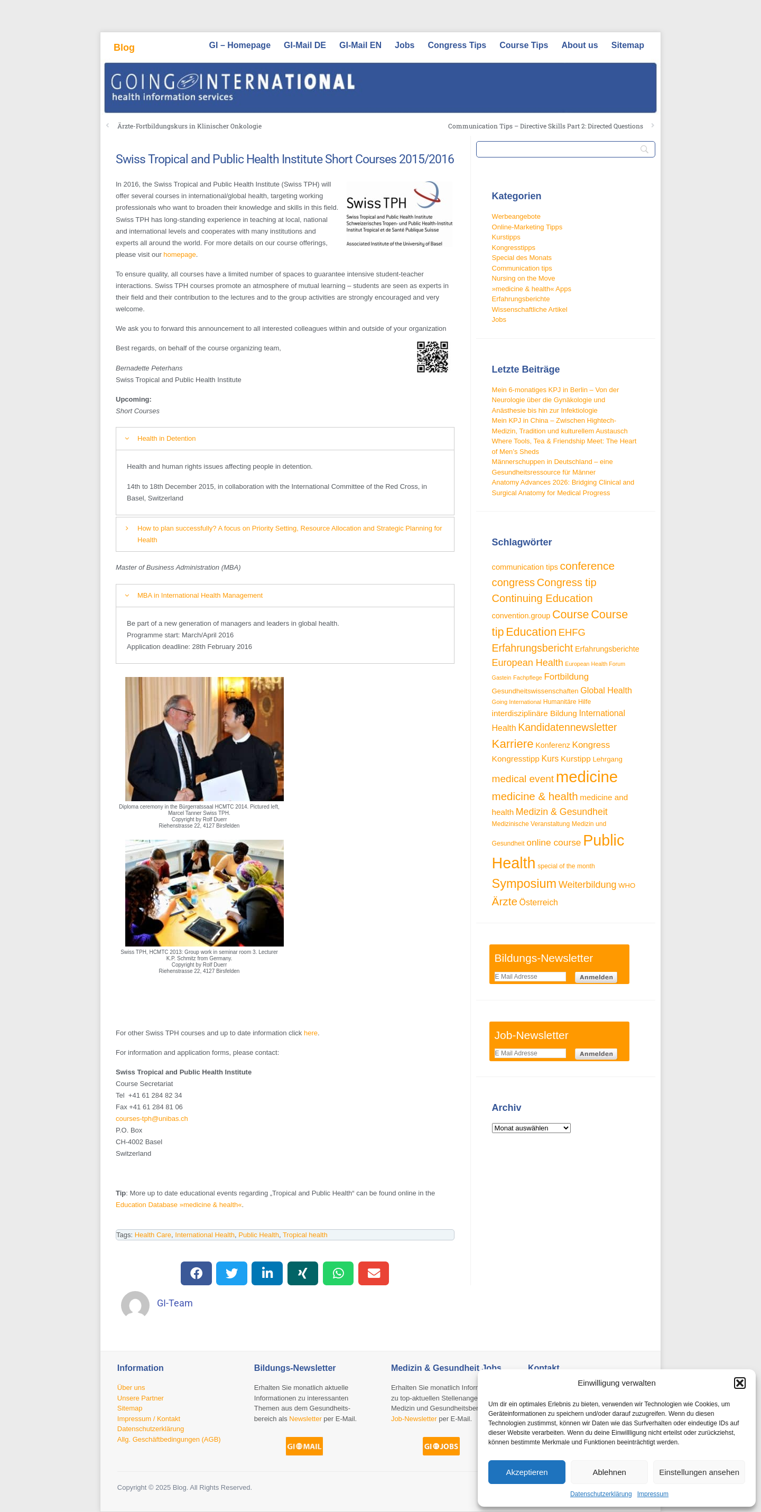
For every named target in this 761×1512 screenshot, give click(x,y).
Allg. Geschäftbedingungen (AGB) (169, 1439)
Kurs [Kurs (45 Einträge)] (550, 758)
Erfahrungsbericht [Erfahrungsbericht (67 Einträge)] (532, 648)
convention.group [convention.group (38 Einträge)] (521, 615)
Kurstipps (506, 237)
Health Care (153, 1235)
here (311, 1033)
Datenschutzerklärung (601, 1494)
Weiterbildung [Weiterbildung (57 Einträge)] (588, 884)
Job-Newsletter (414, 1419)
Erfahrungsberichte (521, 299)
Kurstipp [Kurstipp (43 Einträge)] (576, 758)
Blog (124, 47)
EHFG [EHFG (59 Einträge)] (572, 632)
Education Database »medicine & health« (179, 1205)
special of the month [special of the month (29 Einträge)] (566, 866)
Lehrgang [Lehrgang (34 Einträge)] (607, 759)
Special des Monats (522, 258)
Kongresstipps (513, 248)
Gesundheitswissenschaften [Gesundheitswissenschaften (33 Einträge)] (535, 691)
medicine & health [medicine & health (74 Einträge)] (535, 796)
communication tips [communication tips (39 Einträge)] (525, 567)
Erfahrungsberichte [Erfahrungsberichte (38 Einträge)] (607, 649)
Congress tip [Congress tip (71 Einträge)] (567, 582)
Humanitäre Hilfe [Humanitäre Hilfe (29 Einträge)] (567, 702)
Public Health (258, 1235)
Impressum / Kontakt (148, 1419)
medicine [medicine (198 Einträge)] (587, 776)
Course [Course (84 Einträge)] (570, 614)
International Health (205, 1235)
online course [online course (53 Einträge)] (553, 842)
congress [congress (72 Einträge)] (513, 582)
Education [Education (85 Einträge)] (531, 631)
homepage (179, 254)
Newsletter (305, 1419)
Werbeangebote (516, 216)
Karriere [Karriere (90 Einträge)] (513, 743)
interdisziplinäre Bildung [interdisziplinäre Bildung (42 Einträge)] (534, 713)
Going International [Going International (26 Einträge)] (517, 702)
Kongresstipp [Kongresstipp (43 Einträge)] (516, 758)
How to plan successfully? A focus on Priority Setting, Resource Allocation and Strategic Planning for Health (289, 534)
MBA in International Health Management (200, 595)
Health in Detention (166, 438)
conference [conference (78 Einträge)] (587, 566)
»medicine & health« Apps (531, 289)
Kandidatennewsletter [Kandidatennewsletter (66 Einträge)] (567, 727)
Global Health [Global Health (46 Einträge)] (606, 690)
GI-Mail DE (305, 45)
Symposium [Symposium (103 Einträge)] (524, 883)
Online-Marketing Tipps (527, 227)
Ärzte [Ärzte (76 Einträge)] (504, 901)
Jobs (404, 45)
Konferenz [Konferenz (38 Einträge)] (552, 745)
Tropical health (305, 1235)
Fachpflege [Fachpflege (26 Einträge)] (527, 677)
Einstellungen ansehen (699, 1472)
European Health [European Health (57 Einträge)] (527, 662)
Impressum (653, 1494)
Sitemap (627, 45)
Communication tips (522, 268)
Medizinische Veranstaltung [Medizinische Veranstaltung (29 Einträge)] (531, 824)
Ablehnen (609, 1472)
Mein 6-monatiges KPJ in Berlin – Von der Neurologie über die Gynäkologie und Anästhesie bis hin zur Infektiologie (555, 400)
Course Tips (523, 45)
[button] (740, 1383)
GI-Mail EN (360, 45)
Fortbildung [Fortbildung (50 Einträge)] (566, 677)
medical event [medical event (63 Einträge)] (523, 778)
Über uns (131, 1388)
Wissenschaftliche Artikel (530, 309)
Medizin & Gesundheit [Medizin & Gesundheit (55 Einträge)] (562, 811)
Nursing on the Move (523, 278)
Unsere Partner (140, 1398)
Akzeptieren (526, 1472)
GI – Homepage (240, 45)
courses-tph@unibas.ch (152, 1119)
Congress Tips (457, 45)
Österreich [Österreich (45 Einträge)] (538, 902)
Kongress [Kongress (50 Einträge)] (591, 745)
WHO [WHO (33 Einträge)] (626, 885)
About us (579, 45)
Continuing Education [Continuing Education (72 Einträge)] (542, 598)
